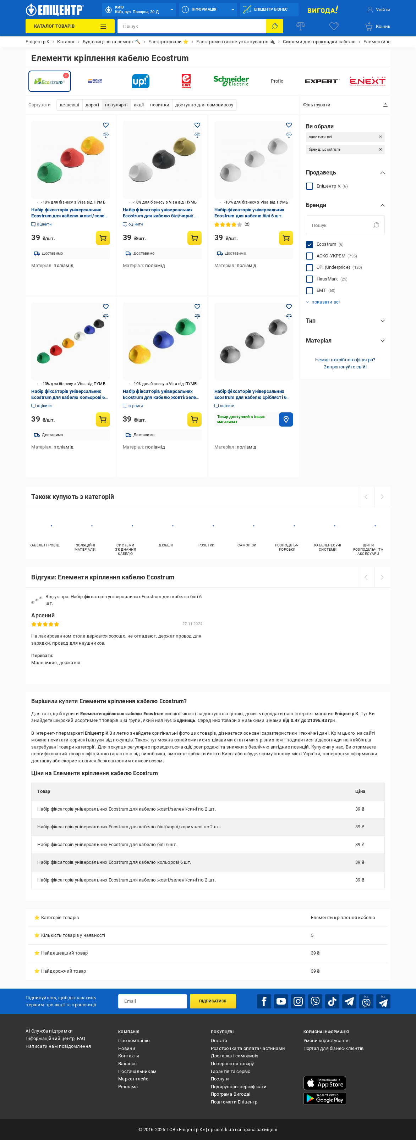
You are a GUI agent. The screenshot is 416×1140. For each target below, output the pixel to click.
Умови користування (326, 1040)
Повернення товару (232, 1063)
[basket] (377, 26)
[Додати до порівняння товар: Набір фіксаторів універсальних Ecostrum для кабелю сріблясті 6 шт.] (289, 316)
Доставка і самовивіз (234, 1055)
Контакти (128, 1055)
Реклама (128, 1086)
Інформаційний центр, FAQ (55, 1038)
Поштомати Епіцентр (234, 1102)
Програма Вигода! (230, 1094)
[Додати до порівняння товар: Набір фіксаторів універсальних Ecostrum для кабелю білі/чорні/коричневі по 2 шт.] (197, 135)
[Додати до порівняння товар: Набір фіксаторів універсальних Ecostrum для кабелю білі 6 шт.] (289, 135)
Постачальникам (137, 1071)
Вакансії (127, 1063)
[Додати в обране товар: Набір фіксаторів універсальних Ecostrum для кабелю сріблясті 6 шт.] (289, 306)
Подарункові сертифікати (239, 1086)
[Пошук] (274, 26)
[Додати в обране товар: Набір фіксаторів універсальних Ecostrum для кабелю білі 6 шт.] (289, 125)
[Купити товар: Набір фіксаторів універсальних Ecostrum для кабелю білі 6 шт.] (286, 238)
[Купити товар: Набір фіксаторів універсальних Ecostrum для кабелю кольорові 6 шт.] (103, 419)
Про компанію (134, 1040)
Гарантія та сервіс (231, 1071)
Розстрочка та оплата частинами (248, 1048)
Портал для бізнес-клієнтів (333, 1048)
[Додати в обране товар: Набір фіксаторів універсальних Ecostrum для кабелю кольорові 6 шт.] (106, 306)
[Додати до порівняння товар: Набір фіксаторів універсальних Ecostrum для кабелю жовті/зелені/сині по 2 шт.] (106, 135)
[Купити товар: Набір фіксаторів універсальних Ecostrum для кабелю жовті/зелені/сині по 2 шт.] (103, 238)
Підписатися (212, 1001)
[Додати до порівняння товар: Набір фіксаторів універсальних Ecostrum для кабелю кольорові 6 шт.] (106, 316)
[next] (382, 497)
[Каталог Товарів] (70, 26)
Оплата (219, 1040)
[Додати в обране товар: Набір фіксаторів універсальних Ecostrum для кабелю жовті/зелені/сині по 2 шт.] (106, 125)
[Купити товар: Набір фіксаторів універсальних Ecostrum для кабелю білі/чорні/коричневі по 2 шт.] (194, 238)
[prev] (366, 497)
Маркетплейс (133, 1078)
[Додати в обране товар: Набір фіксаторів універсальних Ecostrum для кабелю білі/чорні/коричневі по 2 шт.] (197, 125)
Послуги (220, 1078)
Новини (126, 1048)
